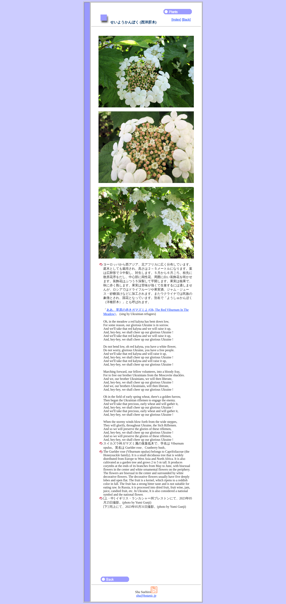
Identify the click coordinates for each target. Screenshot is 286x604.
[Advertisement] (146, 541)
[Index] (176, 19)
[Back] (186, 19)
